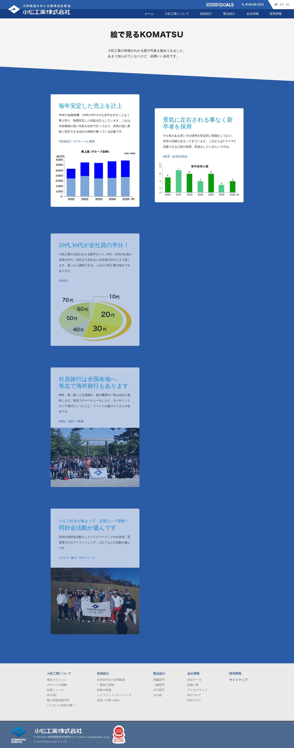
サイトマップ (238, 680)
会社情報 (252, 13)
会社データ (194, 679)
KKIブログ (194, 700)
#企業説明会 (179, 156)
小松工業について (177, 13)
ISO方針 (52, 695)
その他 (157, 695)
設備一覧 (193, 684)
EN (282, 4)
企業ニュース (55, 690)
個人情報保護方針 (58, 700)
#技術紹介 (65, 141)
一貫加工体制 (105, 684)
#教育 (166, 156)
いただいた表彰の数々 (61, 705)
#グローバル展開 (84, 141)
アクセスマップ (197, 690)
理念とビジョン (57, 679)
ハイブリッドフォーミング (114, 695)
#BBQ (62, 426)
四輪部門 (159, 679)
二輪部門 (159, 684)
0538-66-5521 (253, 4)
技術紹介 (206, 13)
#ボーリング (87, 562)
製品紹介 (229, 13)
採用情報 (276, 13)
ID (287, 4)
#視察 (80, 426)
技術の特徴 (104, 690)
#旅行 (71, 426)
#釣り (74, 562)
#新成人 (64, 285)
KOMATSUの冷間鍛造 (111, 679)
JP (276, 4)
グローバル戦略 (57, 684)
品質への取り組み (108, 700)
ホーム (149, 13)
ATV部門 (158, 690)
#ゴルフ (64, 562)
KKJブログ (194, 695)
